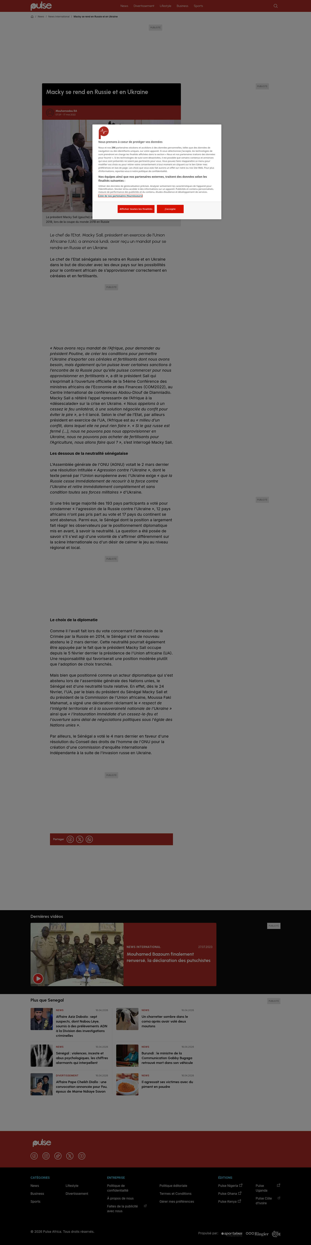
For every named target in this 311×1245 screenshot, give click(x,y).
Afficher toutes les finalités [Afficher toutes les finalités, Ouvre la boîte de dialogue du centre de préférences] (136, 208)
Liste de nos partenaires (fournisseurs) (120, 195)
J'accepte (170, 208)
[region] (156, 171)
